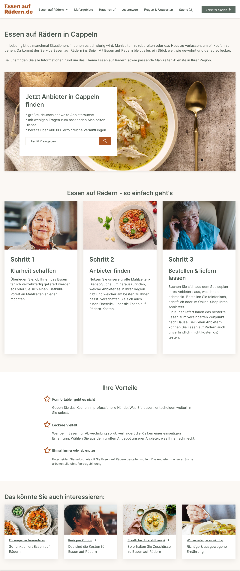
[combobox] (62, 141)
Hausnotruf (107, 9)
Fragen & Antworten (158, 9)
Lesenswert (130, 9)
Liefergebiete (83, 9)
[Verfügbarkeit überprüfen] (105, 141)
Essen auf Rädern (53, 9)
